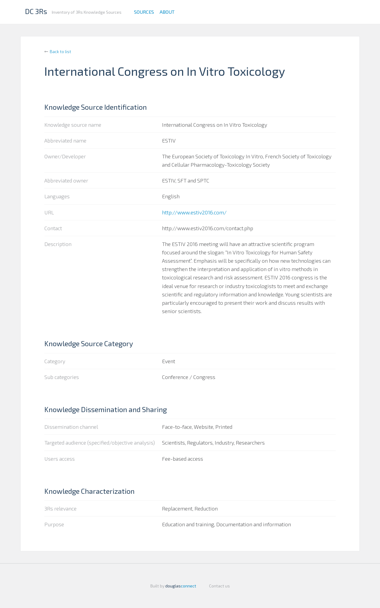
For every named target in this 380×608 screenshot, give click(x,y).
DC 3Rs (36, 11)
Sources (144, 12)
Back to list (60, 51)
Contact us (219, 585)
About (167, 12)
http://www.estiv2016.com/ (194, 212)
